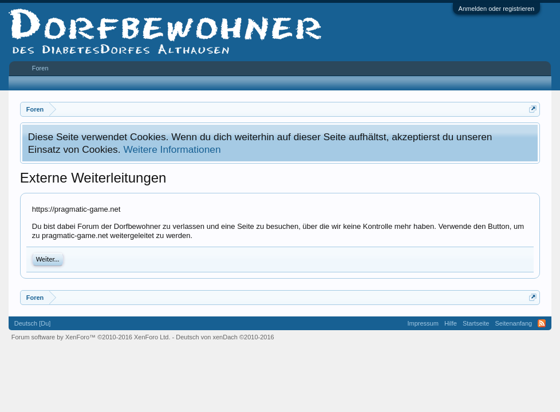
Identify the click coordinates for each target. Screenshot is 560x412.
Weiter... (48, 259)
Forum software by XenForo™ (91, 337)
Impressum (423, 323)
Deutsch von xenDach (225, 337)
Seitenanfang (513, 323)
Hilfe (450, 323)
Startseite (476, 323)
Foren (40, 68)
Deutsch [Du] (32, 323)
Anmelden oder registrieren (497, 8)
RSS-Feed (542, 323)
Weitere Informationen (171, 149)
